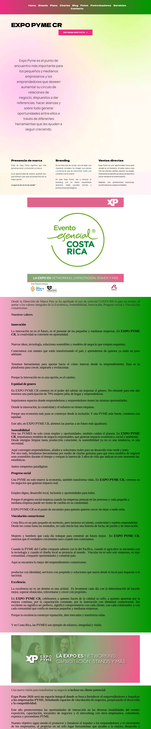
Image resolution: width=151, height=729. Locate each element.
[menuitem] (32, 5)
